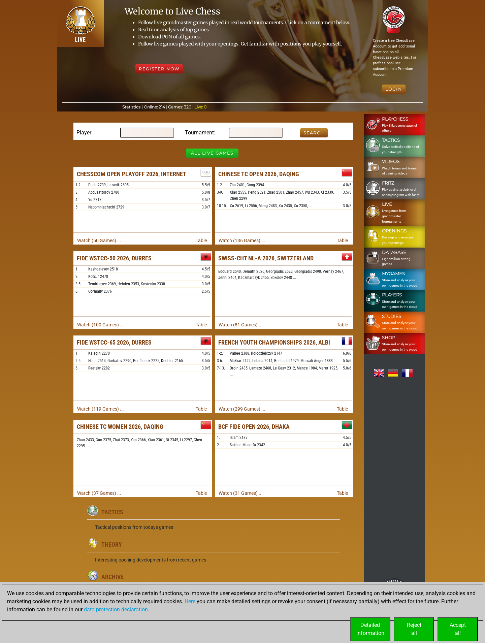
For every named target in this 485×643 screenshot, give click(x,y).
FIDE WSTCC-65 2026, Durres (114, 342)
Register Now (159, 68)
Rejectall (414, 629)
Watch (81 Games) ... (241, 324)
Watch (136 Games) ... (242, 240)
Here (190, 601)
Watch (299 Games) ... (242, 409)
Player (83, 132)
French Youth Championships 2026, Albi (274, 342)
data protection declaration (116, 609)
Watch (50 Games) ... (99, 240)
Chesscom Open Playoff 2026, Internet (131, 174)
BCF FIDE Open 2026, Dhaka (254, 426)
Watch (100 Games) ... (100, 324)
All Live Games (212, 153)
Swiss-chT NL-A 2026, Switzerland (266, 258)
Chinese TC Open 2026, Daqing (258, 174)
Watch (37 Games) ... (99, 493)
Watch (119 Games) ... (100, 409)
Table (201, 240)
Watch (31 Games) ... (241, 493)
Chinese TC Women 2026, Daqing (120, 426)
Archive (112, 576)
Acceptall (458, 629)
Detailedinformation (370, 629)
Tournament (199, 132)
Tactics (112, 512)
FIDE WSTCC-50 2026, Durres (114, 258)
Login (393, 89)
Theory (111, 544)
